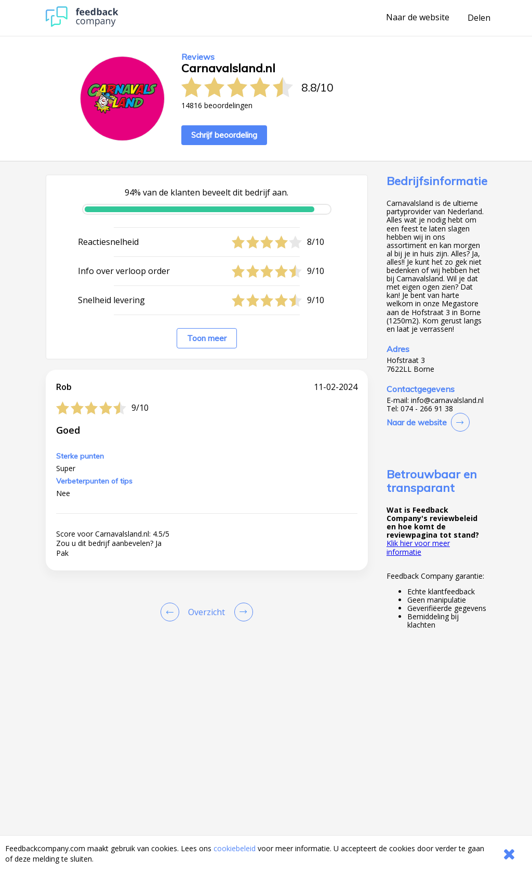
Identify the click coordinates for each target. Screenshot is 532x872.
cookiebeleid (235, 848)
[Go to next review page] (241, 612)
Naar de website (417, 17)
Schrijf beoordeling (224, 135)
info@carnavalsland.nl (447, 400)
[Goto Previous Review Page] (172, 612)
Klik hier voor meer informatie (418, 547)
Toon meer (207, 338)
